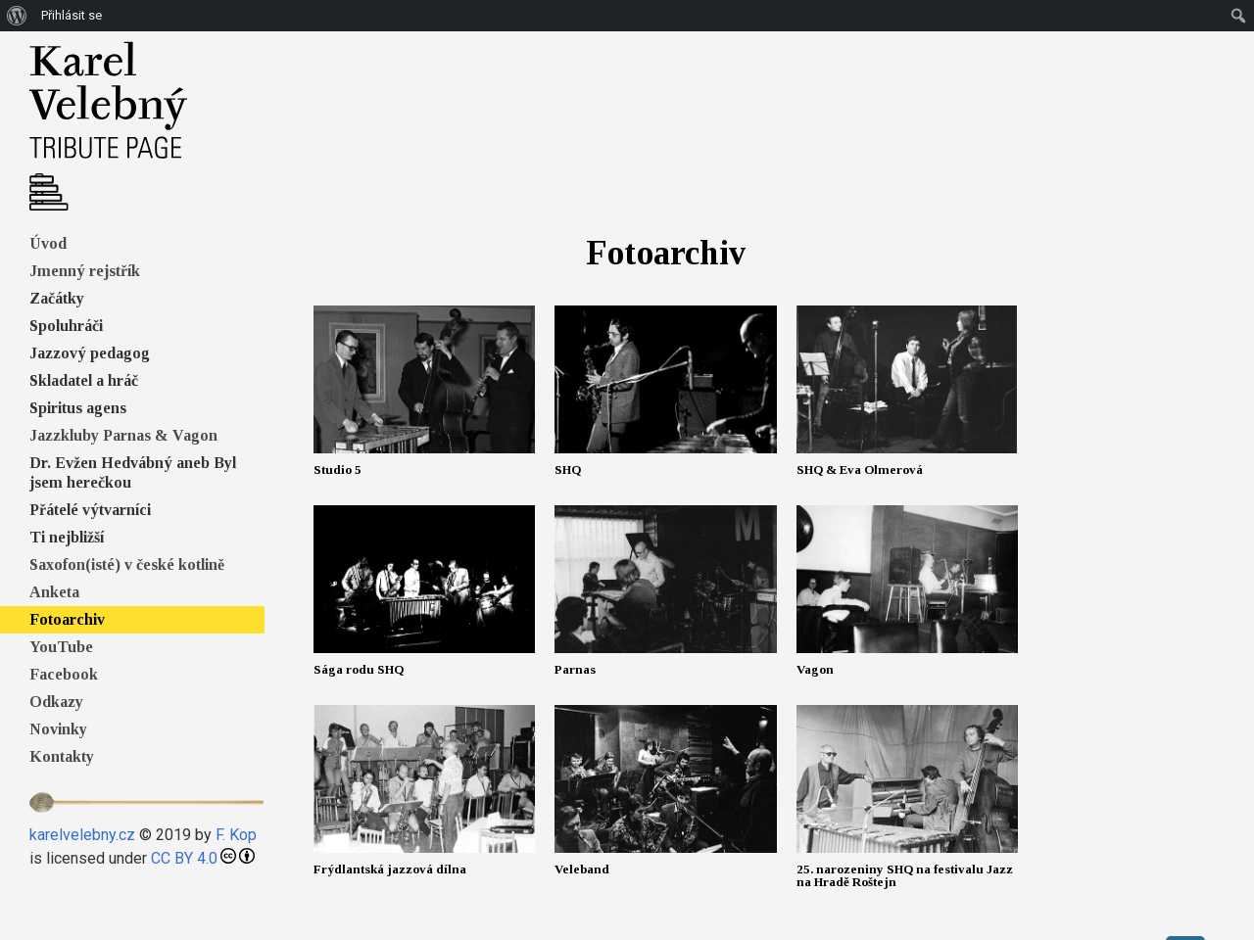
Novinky (58, 729)
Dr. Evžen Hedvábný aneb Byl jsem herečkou (132, 472)
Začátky (56, 298)
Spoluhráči (66, 325)
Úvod (48, 243)
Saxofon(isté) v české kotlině (126, 564)
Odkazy (56, 701)
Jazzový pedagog (89, 353)
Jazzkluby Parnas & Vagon (123, 435)
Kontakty (61, 756)
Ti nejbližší (66, 537)
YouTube (61, 646)
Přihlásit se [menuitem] (71, 15)
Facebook (63, 674)
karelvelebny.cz (82, 834)
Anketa (54, 592)
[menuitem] (17, 15)
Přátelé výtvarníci (90, 509)
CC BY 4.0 (184, 858)
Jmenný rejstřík (84, 270)
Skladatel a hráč (83, 380)
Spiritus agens (77, 408)
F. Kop (236, 834)
